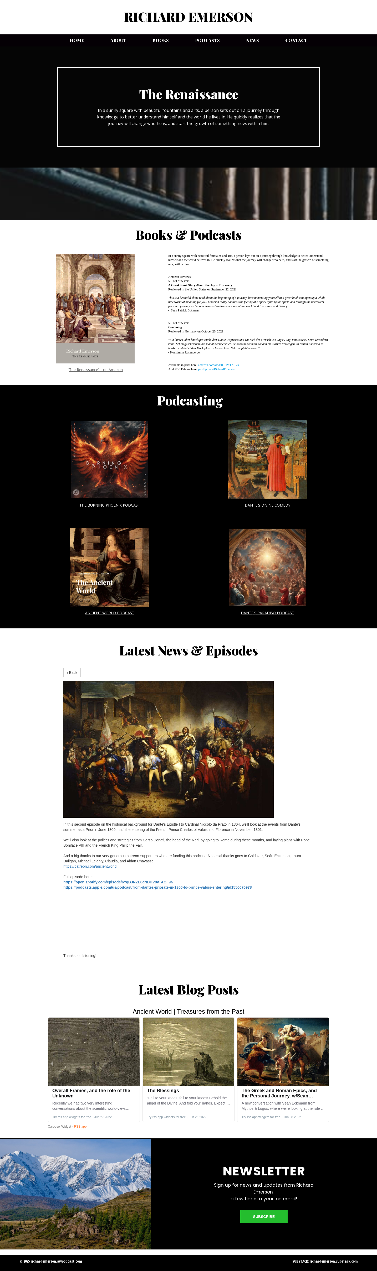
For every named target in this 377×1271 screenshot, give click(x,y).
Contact (296, 40)
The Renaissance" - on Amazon (96, 369)
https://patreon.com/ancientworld (89, 866)
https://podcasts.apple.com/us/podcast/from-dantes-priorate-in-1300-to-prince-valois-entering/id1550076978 (157, 887)
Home (77, 40)
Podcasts (207, 40)
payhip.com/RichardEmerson (216, 369)
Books (160, 40)
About (118, 40)
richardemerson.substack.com (334, 1261)
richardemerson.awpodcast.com (56, 1261)
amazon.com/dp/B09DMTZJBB (218, 365)
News (252, 40)
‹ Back (72, 672)
